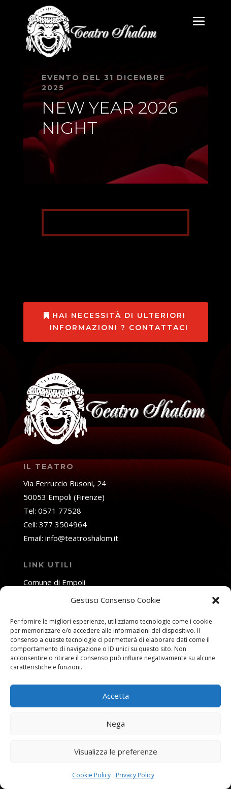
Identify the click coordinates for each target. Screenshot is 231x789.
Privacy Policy (135, 775)
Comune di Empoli (54, 582)
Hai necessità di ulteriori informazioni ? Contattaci (119, 321)
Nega (115, 724)
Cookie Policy (91, 775)
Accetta (116, 696)
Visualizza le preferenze (115, 751)
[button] (216, 600)
